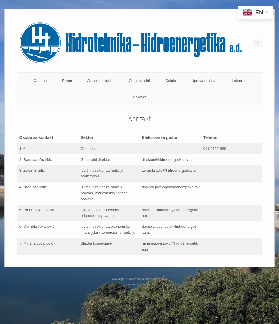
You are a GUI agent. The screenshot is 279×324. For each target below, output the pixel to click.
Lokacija (239, 81)
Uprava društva (203, 81)
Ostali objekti (139, 81)
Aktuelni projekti (100, 81)
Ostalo (170, 81)
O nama (40, 81)
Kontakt (139, 97)
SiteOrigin (147, 284)
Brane (67, 81)
